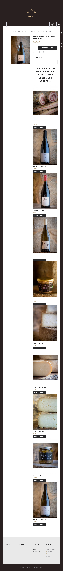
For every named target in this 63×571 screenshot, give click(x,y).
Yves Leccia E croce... (39, 210)
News (2, 76)
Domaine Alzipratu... (39, 255)
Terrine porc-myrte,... (40, 299)
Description (39, 58)
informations (35, 547)
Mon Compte (61, 33)
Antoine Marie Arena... (40, 166)
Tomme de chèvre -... (39, 431)
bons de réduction (36, 551)
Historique (35, 549)
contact (61, 44)
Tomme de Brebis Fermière (41, 387)
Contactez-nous (9, 552)
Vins (25, 31)
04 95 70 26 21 (49, 551)
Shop (14, 31)
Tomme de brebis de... (39, 343)
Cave (19, 31)
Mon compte (36, 544)
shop (2, 60)
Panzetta (36, 122)
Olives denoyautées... (40, 475)
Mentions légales (29, 567)
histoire (2, 68)
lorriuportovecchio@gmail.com (53, 553)
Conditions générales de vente (37, 567)
